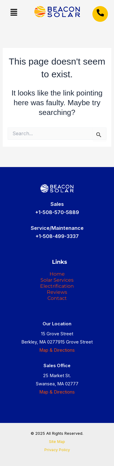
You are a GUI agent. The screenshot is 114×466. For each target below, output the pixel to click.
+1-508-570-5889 (57, 212)
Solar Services (57, 280)
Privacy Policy (57, 450)
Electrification (57, 286)
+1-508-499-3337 (57, 236)
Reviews (57, 292)
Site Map (57, 441)
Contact (57, 298)
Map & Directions (57, 350)
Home (57, 274)
